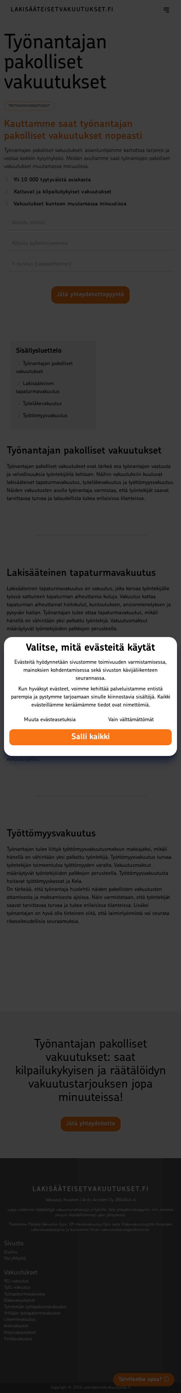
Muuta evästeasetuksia (50, 720)
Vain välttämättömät (131, 720)
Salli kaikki (90, 737)
